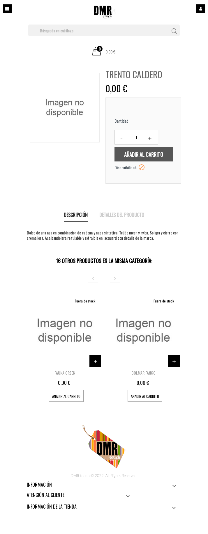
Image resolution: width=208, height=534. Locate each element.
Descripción (76, 214)
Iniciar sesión (200, 8)
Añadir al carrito (143, 154)
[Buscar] (104, 30)
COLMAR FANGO (143, 373)
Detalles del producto (121, 214)
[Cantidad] (136, 137)
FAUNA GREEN (64, 373)
